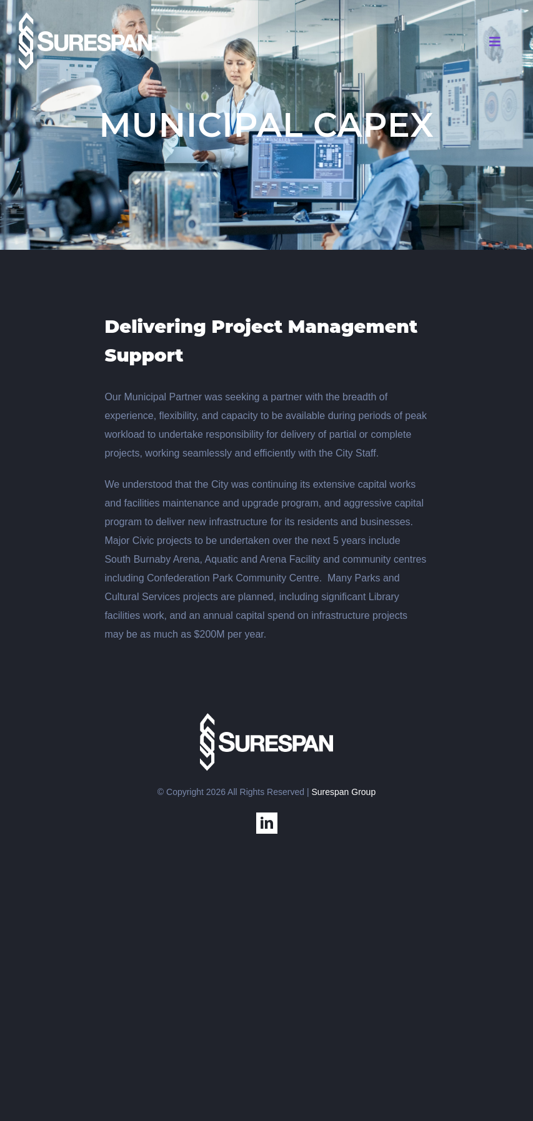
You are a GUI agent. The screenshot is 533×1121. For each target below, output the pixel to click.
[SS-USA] (85, 17)
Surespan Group (343, 792)
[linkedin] (266, 823)
